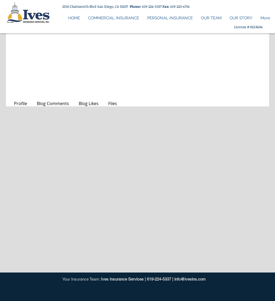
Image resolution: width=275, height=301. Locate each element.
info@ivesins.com (190, 279)
